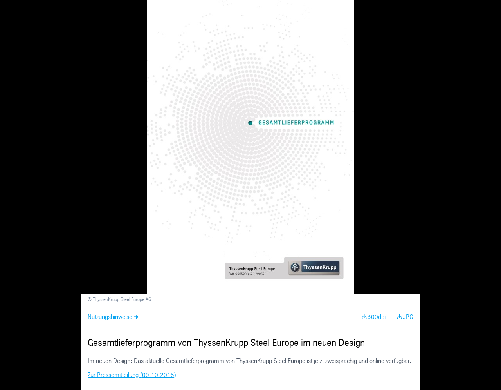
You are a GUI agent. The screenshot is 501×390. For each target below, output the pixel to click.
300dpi (377, 317)
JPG (408, 317)
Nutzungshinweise (110, 317)
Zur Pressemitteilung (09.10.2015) (132, 375)
